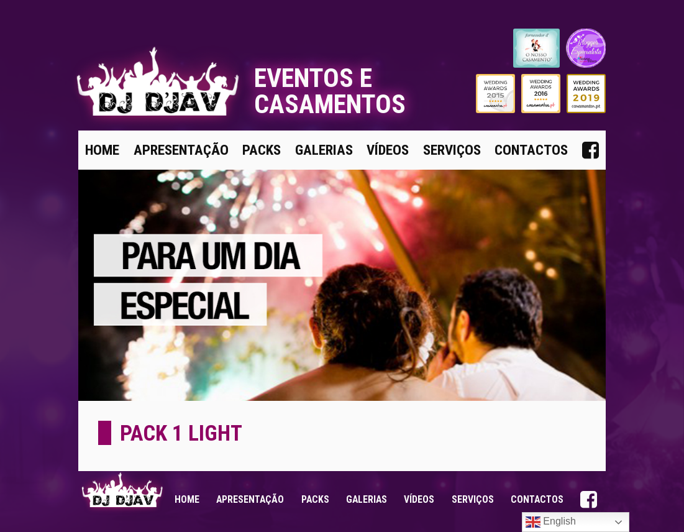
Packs (261, 150)
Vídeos (388, 150)
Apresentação (181, 150)
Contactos (531, 150)
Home (102, 150)
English (551, 522)
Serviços (452, 150)
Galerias (324, 150)
